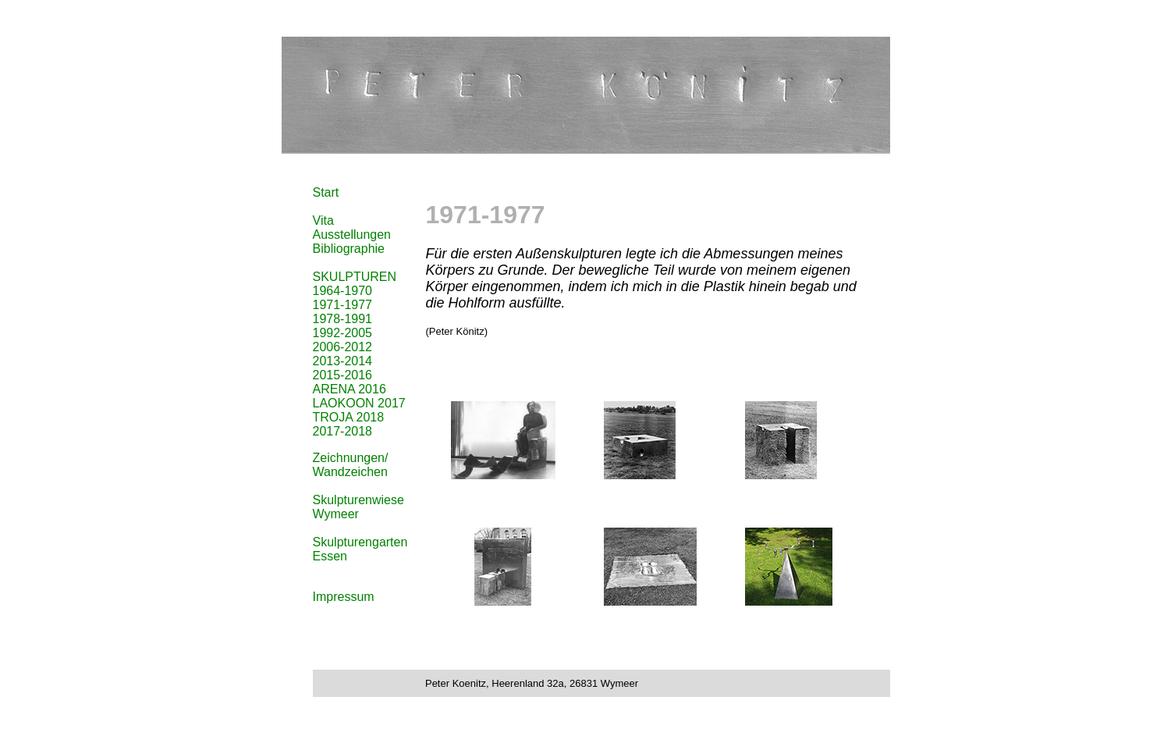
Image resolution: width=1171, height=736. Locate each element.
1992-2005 (343, 333)
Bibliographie (349, 248)
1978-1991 (343, 318)
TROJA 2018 (349, 417)
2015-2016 (343, 375)
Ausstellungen (352, 234)
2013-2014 (343, 361)
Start (326, 192)
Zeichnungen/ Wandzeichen (351, 464)
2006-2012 (343, 347)
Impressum (343, 596)
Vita (323, 220)
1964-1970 (343, 290)
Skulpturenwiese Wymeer (358, 507)
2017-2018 (343, 431)
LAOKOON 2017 (359, 403)
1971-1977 (343, 304)
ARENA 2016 (349, 389)
